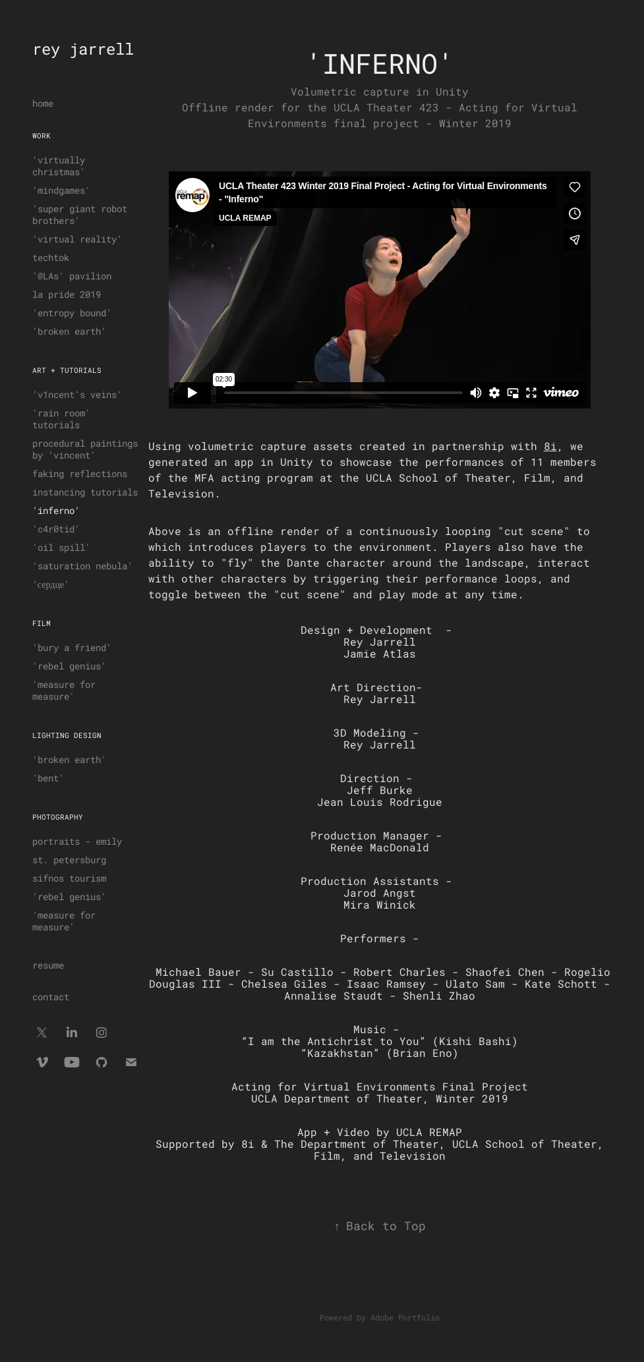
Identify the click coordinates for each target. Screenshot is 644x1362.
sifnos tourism (69, 878)
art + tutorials (67, 370)
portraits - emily (77, 841)
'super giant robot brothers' (79, 214)
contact (50, 996)
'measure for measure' (64, 690)
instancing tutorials (85, 492)
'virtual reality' (77, 239)
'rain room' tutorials (61, 419)
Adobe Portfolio (405, 1317)
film (41, 623)
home (42, 103)
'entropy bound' (71, 312)
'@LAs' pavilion (71, 276)
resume (48, 965)
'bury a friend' (71, 647)
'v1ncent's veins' (77, 394)
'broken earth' (69, 331)
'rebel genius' (69, 666)
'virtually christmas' (58, 166)
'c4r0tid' (56, 529)
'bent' (48, 778)
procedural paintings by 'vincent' (85, 449)
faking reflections (79, 473)
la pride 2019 (66, 294)
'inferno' (56, 510)
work (41, 135)
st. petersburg (69, 859)
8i (550, 446)
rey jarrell (83, 48)
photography (57, 817)
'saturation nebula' (82, 565)
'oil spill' (61, 547)
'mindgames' (61, 190)
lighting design (67, 735)
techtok (50, 257)
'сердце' (50, 584)
